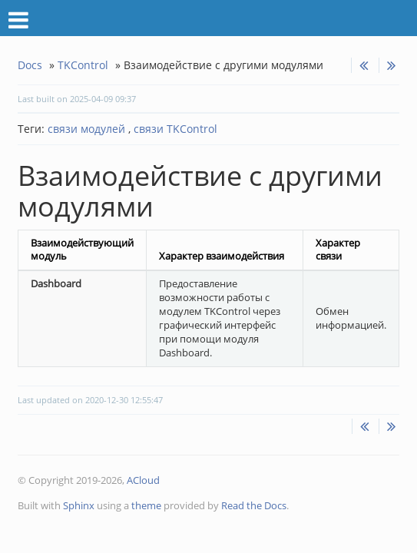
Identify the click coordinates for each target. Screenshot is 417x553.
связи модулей (86, 128)
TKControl (83, 65)
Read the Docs (253, 505)
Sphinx (78, 505)
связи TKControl (174, 128)
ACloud (143, 480)
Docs (30, 65)
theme (146, 505)
